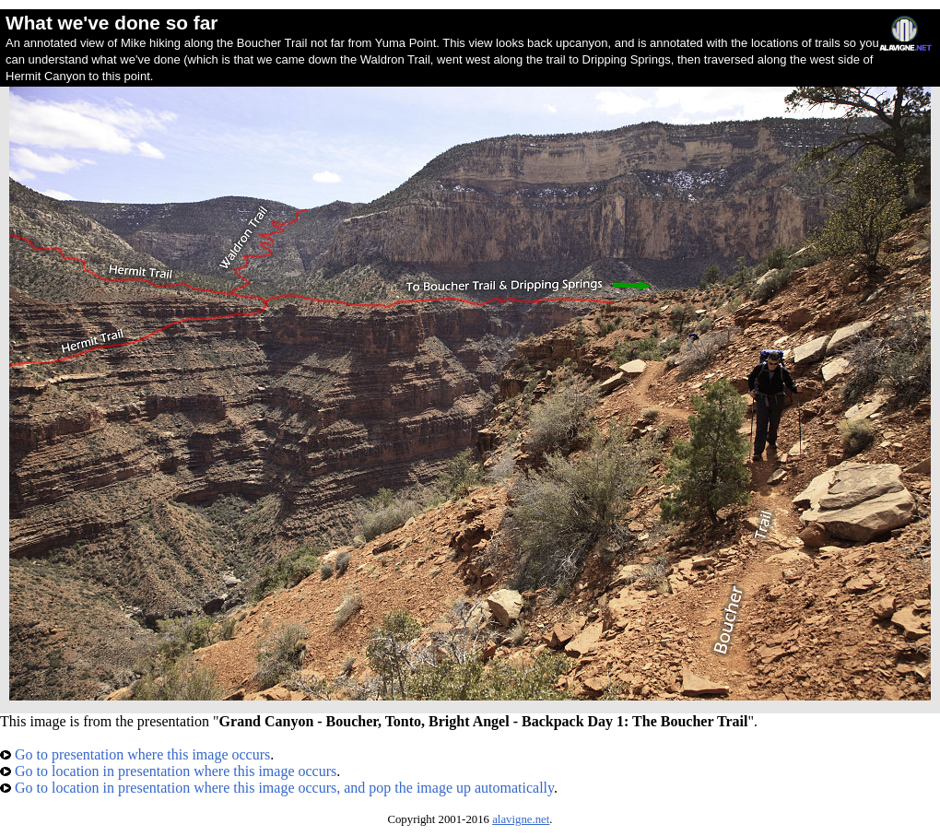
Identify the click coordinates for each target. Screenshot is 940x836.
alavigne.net (520, 819)
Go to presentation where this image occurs (135, 754)
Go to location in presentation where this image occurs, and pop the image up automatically (277, 787)
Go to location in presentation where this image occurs (168, 771)
